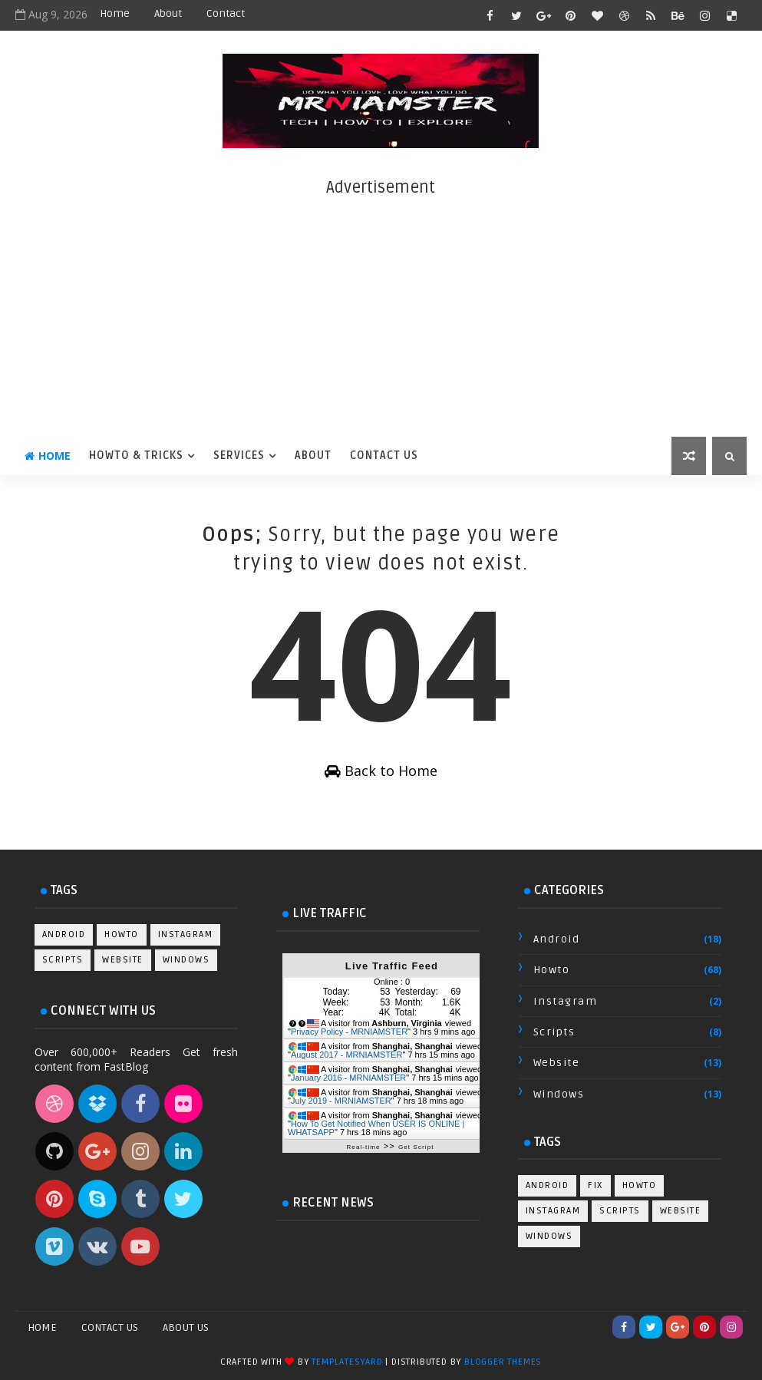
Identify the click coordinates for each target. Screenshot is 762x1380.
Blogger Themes (503, 1362)
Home (115, 13)
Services (239, 455)
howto (121, 934)
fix (595, 1185)
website (122, 960)
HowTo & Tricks (136, 455)
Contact (225, 13)
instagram (185, 934)
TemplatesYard (347, 1362)
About (168, 13)
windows (186, 960)
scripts (63, 960)
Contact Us (384, 455)
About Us (186, 1327)
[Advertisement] (381, 306)
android (64, 934)
